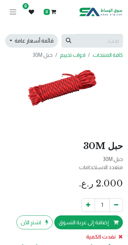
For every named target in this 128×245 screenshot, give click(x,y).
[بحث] (68, 41)
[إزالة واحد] (116, 205)
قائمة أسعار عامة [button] (34, 41)
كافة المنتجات (108, 55)
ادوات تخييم (72, 55)
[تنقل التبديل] (13, 12)
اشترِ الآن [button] (34, 222)
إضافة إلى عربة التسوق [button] (88, 222)
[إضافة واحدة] (88, 205)
